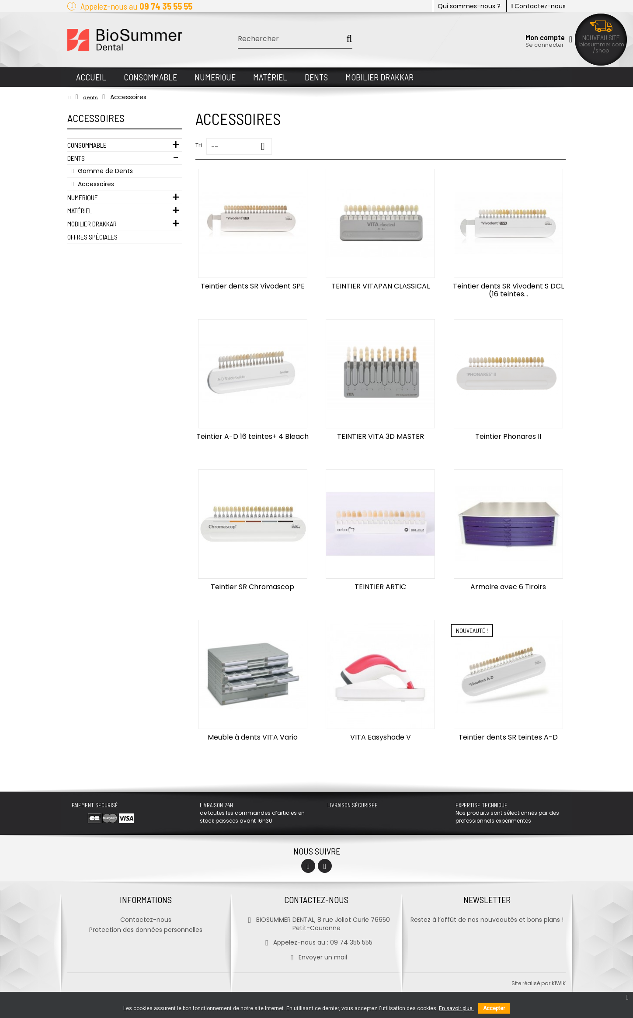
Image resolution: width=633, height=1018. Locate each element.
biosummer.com (601, 44)
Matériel (79, 210)
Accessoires (95, 184)
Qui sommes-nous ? (469, 6)
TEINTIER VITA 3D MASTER (380, 436)
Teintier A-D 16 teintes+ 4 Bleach (252, 436)
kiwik (559, 983)
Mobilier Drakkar (92, 223)
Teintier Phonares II (508, 436)
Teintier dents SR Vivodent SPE (253, 286)
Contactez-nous (538, 6)
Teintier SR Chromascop (252, 587)
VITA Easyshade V (380, 737)
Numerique (82, 197)
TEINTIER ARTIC (380, 587)
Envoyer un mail (316, 957)
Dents (76, 158)
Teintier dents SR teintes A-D (508, 737)
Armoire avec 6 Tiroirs (508, 587)
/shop (601, 50)
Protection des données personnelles (145, 929)
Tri (198, 145)
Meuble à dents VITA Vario (253, 737)
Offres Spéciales (92, 237)
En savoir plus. (456, 1008)
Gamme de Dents (104, 171)
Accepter (494, 1008)
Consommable (87, 145)
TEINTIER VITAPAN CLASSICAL (380, 286)
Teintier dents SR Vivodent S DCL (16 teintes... (508, 290)
